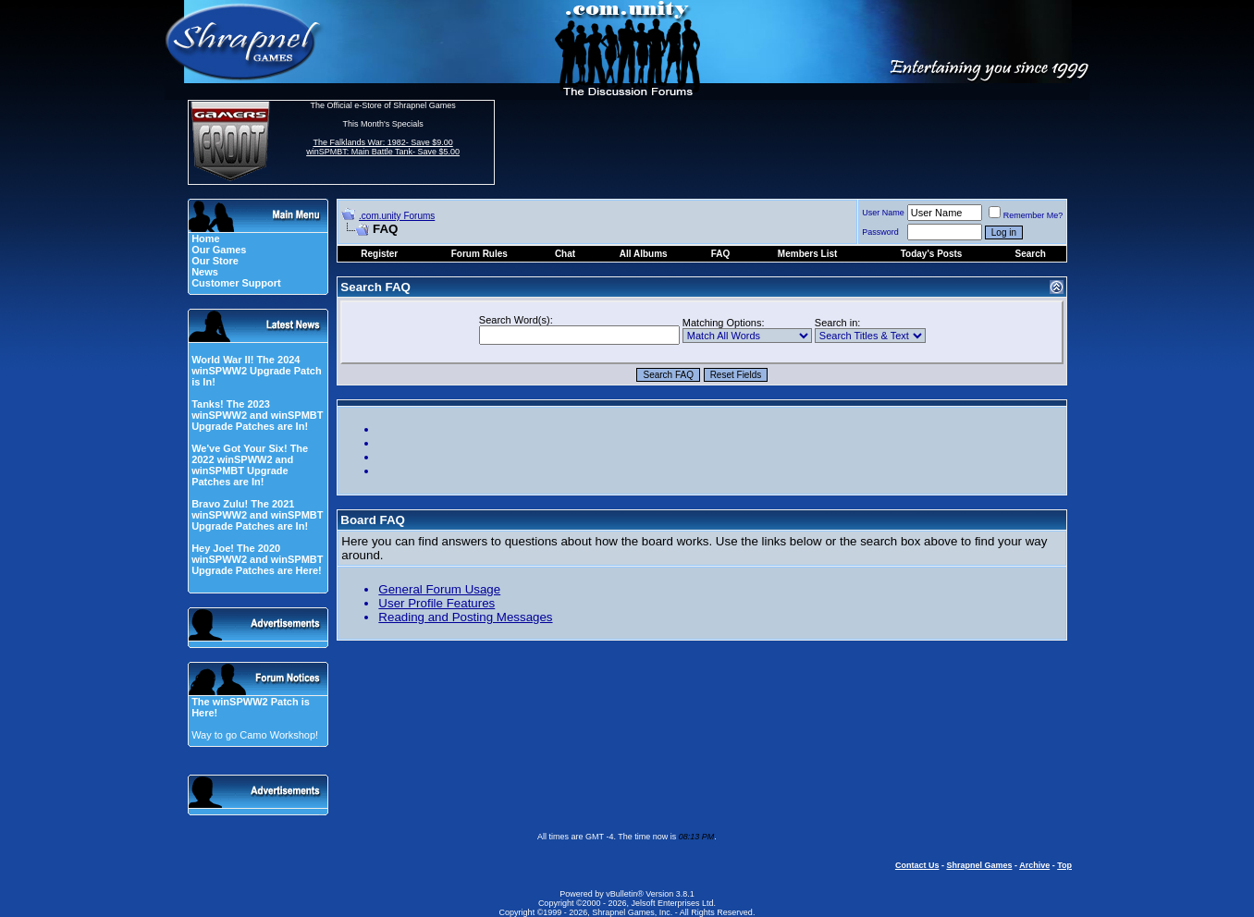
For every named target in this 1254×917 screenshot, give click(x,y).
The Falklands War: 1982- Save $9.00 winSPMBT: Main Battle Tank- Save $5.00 (383, 147)
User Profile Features (436, 603)
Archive (1034, 865)
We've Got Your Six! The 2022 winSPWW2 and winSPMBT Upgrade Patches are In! (249, 465)
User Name (883, 212)
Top (1064, 865)
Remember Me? (1026, 215)
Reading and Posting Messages (465, 617)
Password (880, 232)
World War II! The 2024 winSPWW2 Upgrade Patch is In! (256, 370)
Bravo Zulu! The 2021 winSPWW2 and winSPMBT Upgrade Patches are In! (257, 515)
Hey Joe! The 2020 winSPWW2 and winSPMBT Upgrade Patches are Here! (257, 559)
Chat (565, 254)
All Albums (644, 254)
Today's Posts (932, 254)
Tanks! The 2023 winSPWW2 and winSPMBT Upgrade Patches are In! (257, 415)
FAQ (721, 254)
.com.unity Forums (397, 216)
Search (1029, 254)
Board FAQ (372, 520)
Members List (807, 254)
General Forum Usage (439, 589)
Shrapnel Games (979, 865)
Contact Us (917, 865)
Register (379, 254)
